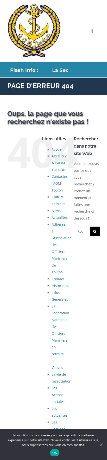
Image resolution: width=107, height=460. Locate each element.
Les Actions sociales (58, 395)
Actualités (60, 217)
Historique (60, 285)
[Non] (101, 444)
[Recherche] (95, 231)
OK (54, 453)
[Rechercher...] (82, 231)
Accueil (57, 149)
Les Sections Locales (58, 429)
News (56, 210)
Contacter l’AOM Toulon (59, 183)
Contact (58, 279)
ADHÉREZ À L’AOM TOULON (59, 163)
